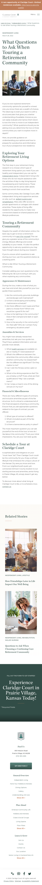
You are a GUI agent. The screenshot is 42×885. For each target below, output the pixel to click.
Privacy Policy (9, 881)
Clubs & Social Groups (21, 818)
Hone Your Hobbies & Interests (21, 784)
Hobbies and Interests (21, 814)
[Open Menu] (38, 14)
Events (21, 844)
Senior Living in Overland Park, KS (21, 855)
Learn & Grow (5, 23)
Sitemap (18, 881)
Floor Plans (21, 825)
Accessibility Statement (30, 881)
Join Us (21, 840)
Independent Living (19, 23)
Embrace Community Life (21, 810)
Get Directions (21, 765)
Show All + (21, 798)
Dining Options (21, 787)
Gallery (21, 791)
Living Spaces (21, 821)
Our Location (21, 851)
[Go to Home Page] (10, 16)
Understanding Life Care (21, 795)
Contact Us (21, 848)
